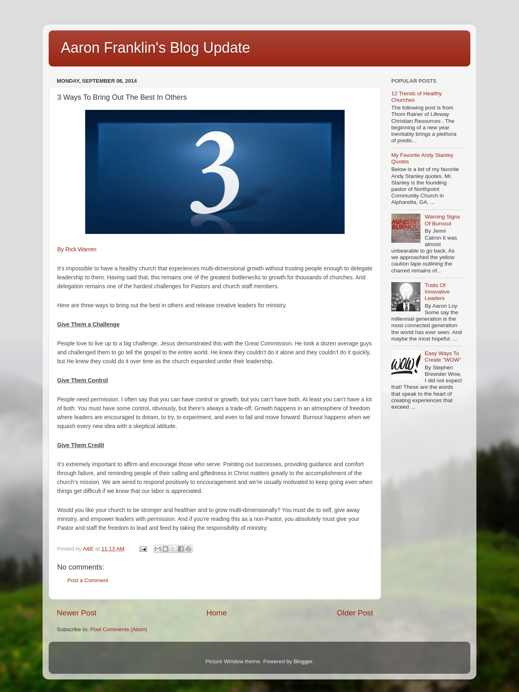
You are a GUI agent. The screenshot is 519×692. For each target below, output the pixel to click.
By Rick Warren (77, 249)
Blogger (303, 661)
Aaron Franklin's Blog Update (155, 47)
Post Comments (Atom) (118, 629)
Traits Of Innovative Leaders (437, 291)
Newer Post (77, 612)
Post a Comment (87, 580)
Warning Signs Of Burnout (442, 220)
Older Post (355, 612)
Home (216, 612)
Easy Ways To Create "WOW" (443, 356)
